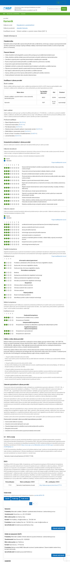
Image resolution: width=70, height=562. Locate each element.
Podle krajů (15, 498)
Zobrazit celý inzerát (58, 528)
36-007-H (34, 133)
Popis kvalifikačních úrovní (59, 162)
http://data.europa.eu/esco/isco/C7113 (50, 485)
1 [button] (30, 503)
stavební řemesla (22, 28)
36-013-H (18, 136)
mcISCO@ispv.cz (8, 446)
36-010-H (22, 122)
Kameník (23, 13)
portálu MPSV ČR (39, 495)
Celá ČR (7, 498)
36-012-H (19, 127)
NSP (4, 13)
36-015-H (39, 129)
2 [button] (33, 503)
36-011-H (22, 124)
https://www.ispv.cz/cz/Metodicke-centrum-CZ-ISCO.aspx (37, 445)
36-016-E (28, 131)
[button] (28, 503)
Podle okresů (24, 498)
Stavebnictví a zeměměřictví (13, 13)
